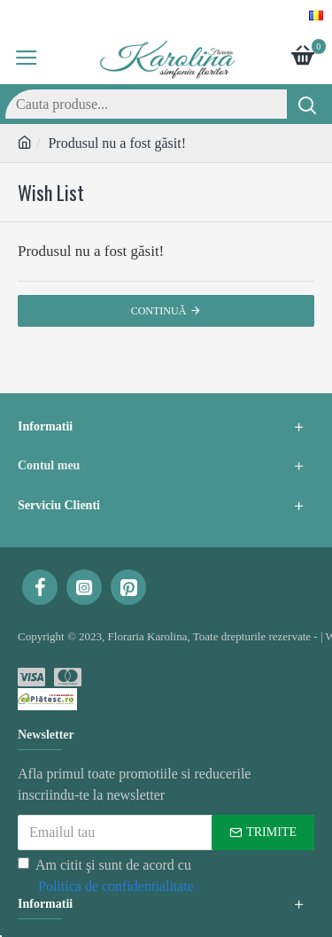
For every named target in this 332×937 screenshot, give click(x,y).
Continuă (159, 311)
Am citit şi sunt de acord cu (107, 877)
